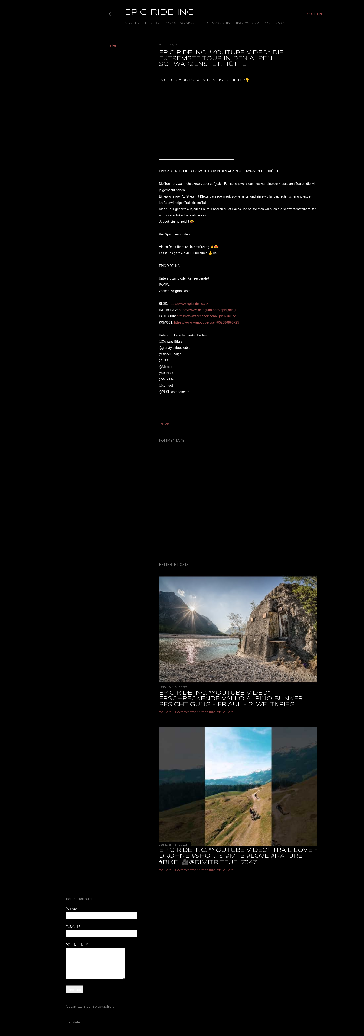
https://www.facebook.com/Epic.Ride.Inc (206, 316)
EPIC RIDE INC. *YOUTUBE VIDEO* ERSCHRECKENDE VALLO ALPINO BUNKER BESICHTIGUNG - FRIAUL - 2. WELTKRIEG (231, 698)
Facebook (274, 23)
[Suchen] (314, 13)
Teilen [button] (112, 45)
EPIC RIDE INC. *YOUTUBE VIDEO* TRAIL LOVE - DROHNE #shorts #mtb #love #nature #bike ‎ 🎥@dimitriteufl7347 (238, 856)
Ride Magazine (217, 23)
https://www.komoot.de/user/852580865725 (206, 322)
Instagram (248, 23)
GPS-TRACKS (163, 23)
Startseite (136, 23)
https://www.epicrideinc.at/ (188, 304)
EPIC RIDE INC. (160, 12)
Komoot (188, 23)
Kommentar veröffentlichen (204, 712)
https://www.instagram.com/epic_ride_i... (208, 310)
